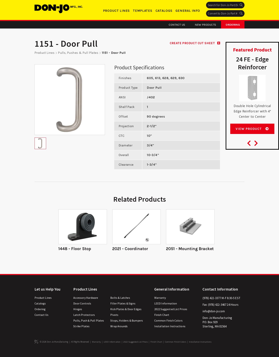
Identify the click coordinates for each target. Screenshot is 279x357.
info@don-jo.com (213, 317)
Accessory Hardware (85, 303)
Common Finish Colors (168, 326)
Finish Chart (161, 320)
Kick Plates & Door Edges (125, 314)
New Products (205, 24)
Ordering (233, 24)
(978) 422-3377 (211, 304)
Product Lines (116, 11)
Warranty (160, 303)
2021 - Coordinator (130, 248)
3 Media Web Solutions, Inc (36, 347)
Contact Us (177, 24)
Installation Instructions (169, 331)
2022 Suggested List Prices (170, 314)
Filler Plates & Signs (122, 309)
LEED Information (165, 309)
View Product (252, 131)
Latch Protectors (84, 320)
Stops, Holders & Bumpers (126, 326)
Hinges (77, 314)
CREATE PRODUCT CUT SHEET (193, 43)
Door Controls (82, 309)
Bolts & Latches (120, 303)
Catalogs (164, 11)
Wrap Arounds (119, 331)
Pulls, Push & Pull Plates (88, 326)
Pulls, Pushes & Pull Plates (78, 53)
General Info (187, 11)
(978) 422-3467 (217, 310)
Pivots (114, 320)
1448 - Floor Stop (75, 248)
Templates (142, 11)
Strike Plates (81, 331)
